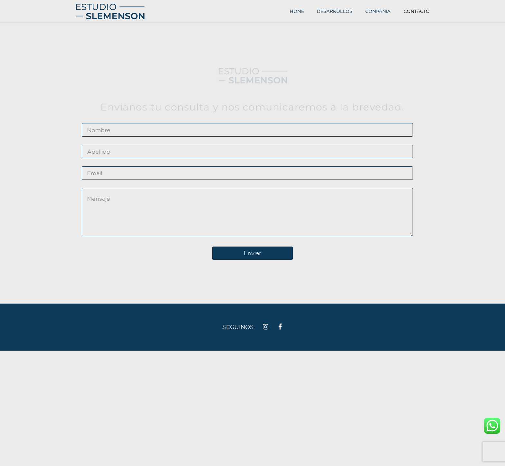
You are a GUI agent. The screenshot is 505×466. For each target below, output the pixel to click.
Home (297, 11)
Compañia (378, 11)
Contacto (417, 11)
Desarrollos (334, 11)
